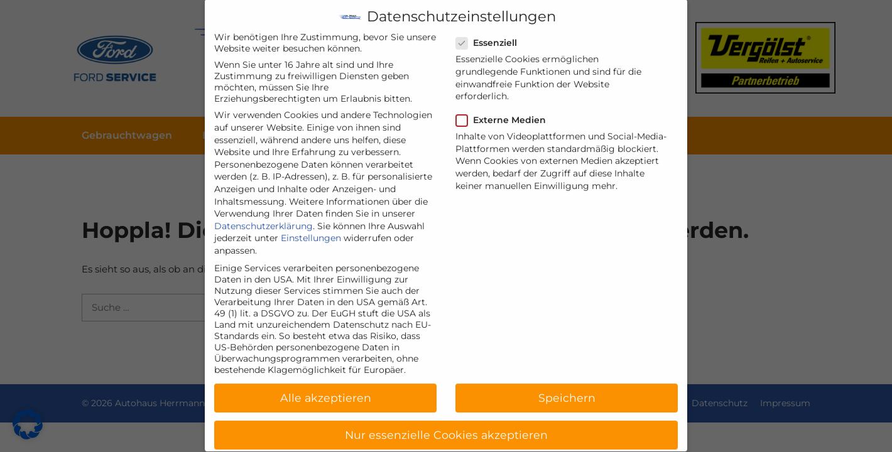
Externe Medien (504, 110)
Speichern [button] (567, 387)
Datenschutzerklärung (263, 215)
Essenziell (490, 32)
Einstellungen (311, 228)
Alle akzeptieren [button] (325, 387)
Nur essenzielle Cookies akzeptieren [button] (446, 424)
